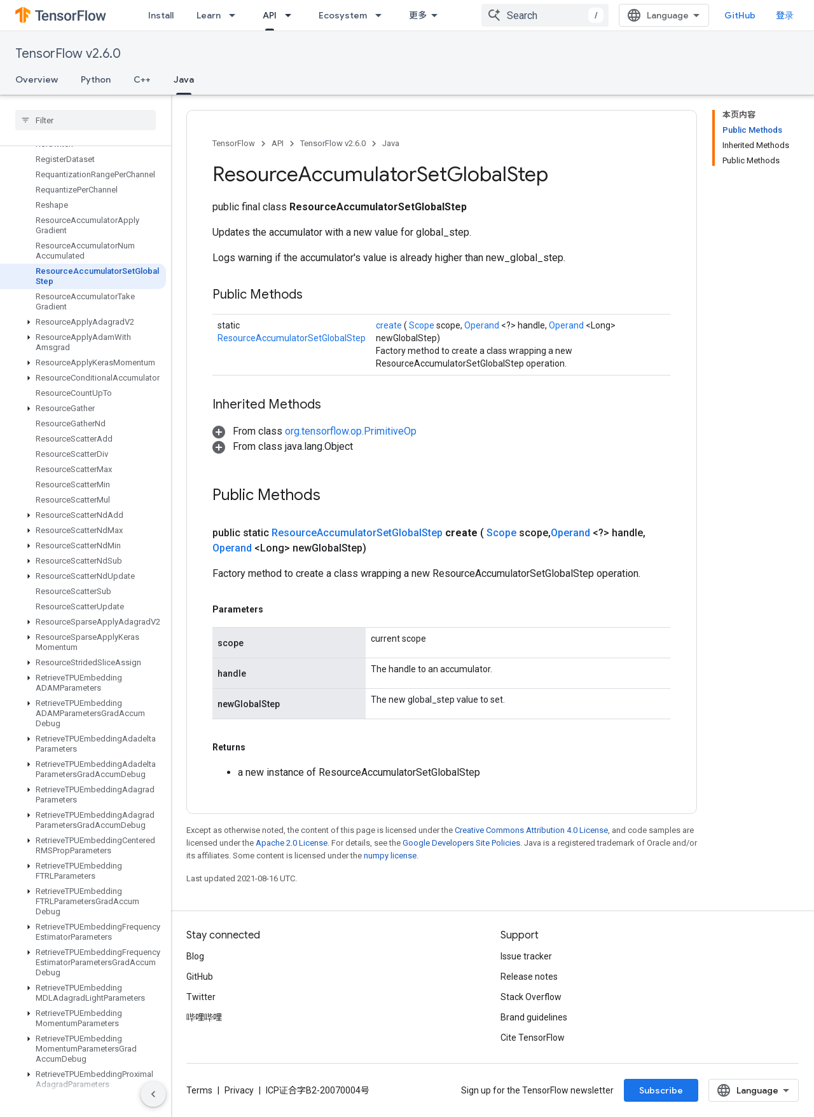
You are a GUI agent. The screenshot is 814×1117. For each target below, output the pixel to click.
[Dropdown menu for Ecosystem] (382, 15)
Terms (199, 1090)
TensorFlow (233, 143)
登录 (785, 15)
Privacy (239, 1090)
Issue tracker (526, 956)
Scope (422, 325)
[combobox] (545, 15)
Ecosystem (343, 15)
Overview (36, 79)
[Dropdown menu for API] (292, 15)
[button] (83, 322)
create (390, 325)
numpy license (390, 855)
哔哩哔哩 (204, 1017)
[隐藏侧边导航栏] (153, 1094)
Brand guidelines (533, 1017)
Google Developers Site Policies (461, 843)
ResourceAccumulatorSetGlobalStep (291, 338)
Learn (209, 15)
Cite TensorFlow (532, 1037)
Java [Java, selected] (184, 79)
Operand (482, 325)
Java (390, 143)
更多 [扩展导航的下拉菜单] (418, 15)
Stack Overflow (531, 997)
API (278, 143)
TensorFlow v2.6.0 (68, 54)
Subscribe (661, 1090)
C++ (142, 79)
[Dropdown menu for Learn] (236, 15)
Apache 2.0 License (292, 843)
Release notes (529, 976)
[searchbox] (85, 120)
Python (96, 79)
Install (161, 15)
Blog (195, 956)
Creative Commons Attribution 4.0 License (531, 830)
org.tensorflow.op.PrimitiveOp (351, 431)
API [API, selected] (270, 15)
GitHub (739, 15)
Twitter (201, 997)
